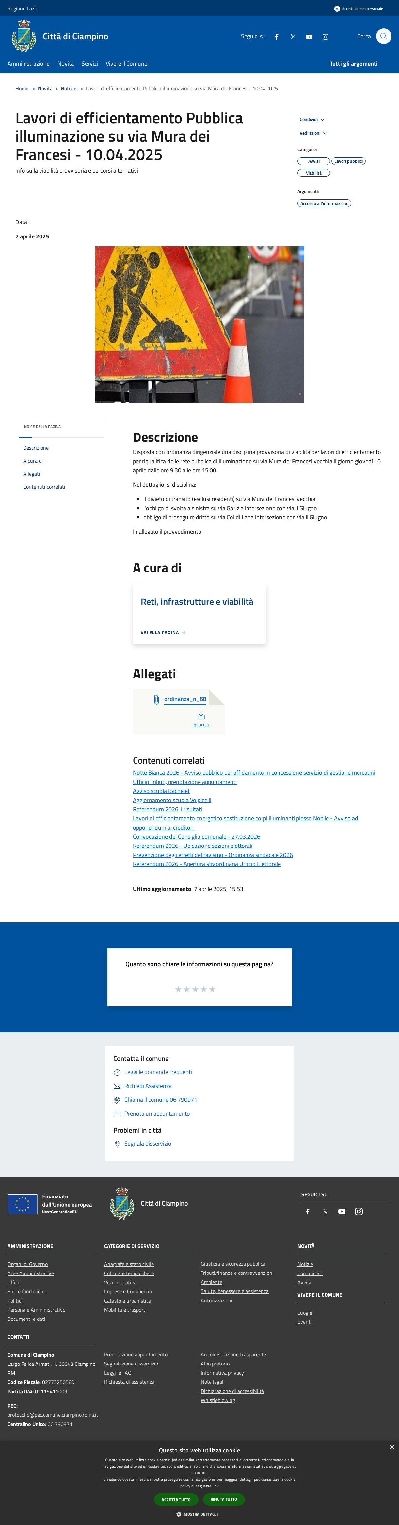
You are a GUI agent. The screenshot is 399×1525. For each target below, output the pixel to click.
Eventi (304, 1322)
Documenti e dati (26, 1319)
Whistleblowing (218, 1400)
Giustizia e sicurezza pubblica (233, 1264)
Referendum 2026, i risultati (167, 809)
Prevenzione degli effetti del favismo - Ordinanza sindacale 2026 (213, 854)
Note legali (213, 1382)
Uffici (13, 1282)
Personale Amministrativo (36, 1310)
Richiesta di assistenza (129, 1382)
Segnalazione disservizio (131, 1363)
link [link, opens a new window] (216, 1486)
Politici (15, 1300)
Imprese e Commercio (128, 1291)
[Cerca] (383, 36)
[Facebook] (273, 36)
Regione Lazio (23, 8)
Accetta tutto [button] (176, 1499)
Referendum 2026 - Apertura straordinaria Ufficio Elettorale (207, 864)
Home (21, 88)
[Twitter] (289, 36)
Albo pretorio (215, 1363)
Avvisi (304, 1282)
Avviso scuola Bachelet (161, 790)
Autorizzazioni (216, 1300)
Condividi (313, 120)
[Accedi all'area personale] (358, 8)
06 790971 (60, 1424)
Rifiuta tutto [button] (224, 1499)
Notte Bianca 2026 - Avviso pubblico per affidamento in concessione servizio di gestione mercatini (254, 772)
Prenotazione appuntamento (136, 1354)
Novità (45, 88)
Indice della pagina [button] (42, 426)
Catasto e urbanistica (127, 1300)
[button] (199, 1514)
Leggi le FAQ (118, 1373)
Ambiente (211, 1282)
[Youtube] (306, 36)
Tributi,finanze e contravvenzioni (237, 1273)
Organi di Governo (28, 1264)
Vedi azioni (314, 133)
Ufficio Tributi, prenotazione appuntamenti (185, 781)
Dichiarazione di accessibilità (232, 1391)
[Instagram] (322, 36)
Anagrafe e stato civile (129, 1264)
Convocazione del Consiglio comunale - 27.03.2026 (196, 836)
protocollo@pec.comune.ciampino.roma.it (53, 1415)
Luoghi (304, 1313)
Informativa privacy (222, 1373)
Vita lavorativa (120, 1282)
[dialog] (199, 1483)
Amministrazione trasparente (233, 1354)
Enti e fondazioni (26, 1291)
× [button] (391, 1447)
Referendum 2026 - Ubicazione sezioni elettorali (192, 845)
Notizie (68, 88)
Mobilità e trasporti (125, 1310)
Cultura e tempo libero (129, 1273)
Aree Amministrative (31, 1273)
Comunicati (310, 1273)
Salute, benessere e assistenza (235, 1291)
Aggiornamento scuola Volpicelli (172, 800)
